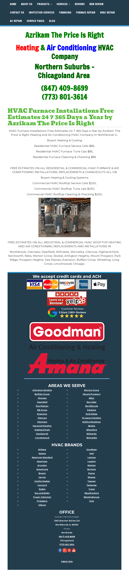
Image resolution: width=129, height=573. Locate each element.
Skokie (91, 426)
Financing (65, 12)
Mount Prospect (91, 394)
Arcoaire (42, 465)
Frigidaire (42, 501)
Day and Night (42, 493)
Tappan (91, 481)
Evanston (42, 414)
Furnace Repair (85, 12)
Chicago (42, 398)
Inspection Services (41, 12)
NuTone (91, 469)
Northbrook (91, 406)
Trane (91, 489)
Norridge (91, 402)
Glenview (42, 422)
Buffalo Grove (42, 394)
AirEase (42, 449)
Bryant (42, 473)
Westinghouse (91, 497)
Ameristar (42, 461)
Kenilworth (42, 434)
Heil (91, 453)
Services (63, 4)
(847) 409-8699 (67, 536)
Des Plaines (42, 406)
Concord (42, 485)
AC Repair (16, 21)
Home (13, 4)
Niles (91, 398)
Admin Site (67, 561)
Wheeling (91, 430)
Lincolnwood (42, 438)
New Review (96, 4)
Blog (52, 21)
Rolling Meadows (91, 422)
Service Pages (35, 21)
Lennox (92, 457)
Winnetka (91, 438)
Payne (91, 473)
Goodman (91, 449)
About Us (26, 4)
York (91, 501)
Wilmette (91, 434)
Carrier (42, 477)
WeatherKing (91, 493)
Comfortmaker (42, 481)
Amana (42, 453)
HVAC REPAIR (107, 12)
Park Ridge (91, 414)
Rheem (91, 477)
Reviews (80, 4)
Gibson (42, 505)
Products (44, 4)
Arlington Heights (42, 390)
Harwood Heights (42, 426)
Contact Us (17, 12)
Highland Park (42, 430)
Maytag (91, 465)
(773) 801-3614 (66, 544)
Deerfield (42, 402)
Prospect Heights (91, 418)
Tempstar (91, 485)
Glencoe (42, 418)
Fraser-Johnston (42, 497)
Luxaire (92, 461)
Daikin (42, 489)
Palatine (91, 410)
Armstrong (42, 469)
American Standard (42, 457)
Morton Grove (91, 390)
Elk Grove (42, 410)
